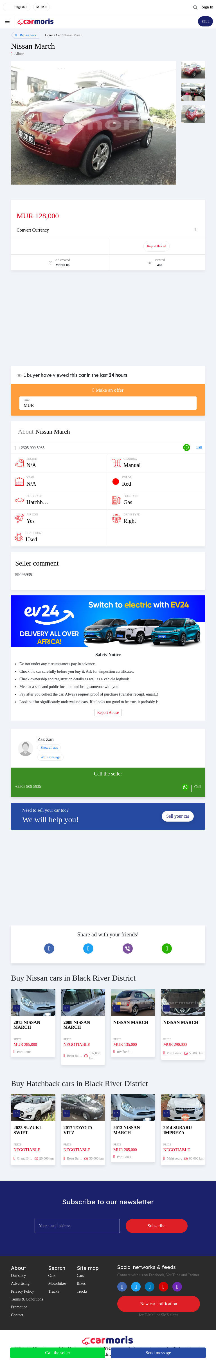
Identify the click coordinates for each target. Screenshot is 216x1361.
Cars (51, 1275)
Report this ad (156, 246)
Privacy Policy (22, 1291)
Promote (60, 246)
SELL (205, 21)
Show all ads (49, 748)
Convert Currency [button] (33, 230)
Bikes (81, 1283)
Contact (17, 1315)
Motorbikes (57, 1283)
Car (58, 35)
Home (49, 35)
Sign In (207, 7)
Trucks (53, 1291)
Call (199, 447)
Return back (25, 35)
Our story (18, 1275)
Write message (50, 757)
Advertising (20, 1283)
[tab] (108, 230)
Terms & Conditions (27, 1299)
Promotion (19, 1307)
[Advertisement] (108, 321)
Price (27, 400)
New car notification (158, 1303)
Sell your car (177, 816)
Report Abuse (108, 712)
